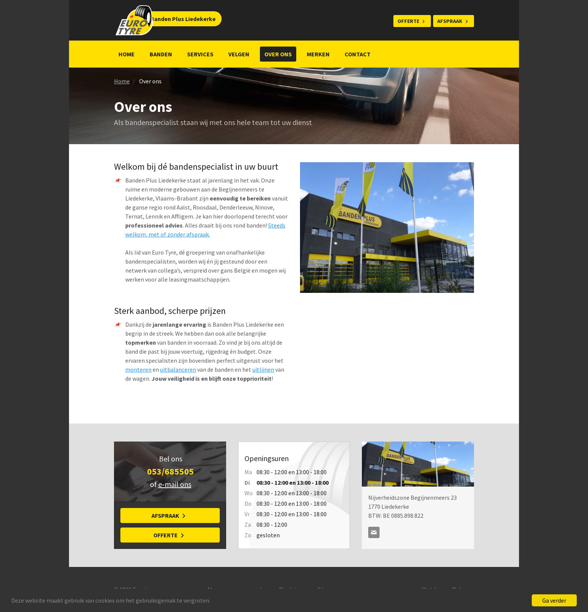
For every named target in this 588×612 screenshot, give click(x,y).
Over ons (278, 54)
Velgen (238, 54)
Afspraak (449, 21)
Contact (357, 54)
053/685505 (170, 471)
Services (200, 54)
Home (126, 54)
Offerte (408, 21)
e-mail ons (174, 484)
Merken (318, 54)
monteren (138, 369)
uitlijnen (263, 369)
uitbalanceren (178, 369)
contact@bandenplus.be (374, 532)
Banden (161, 54)
